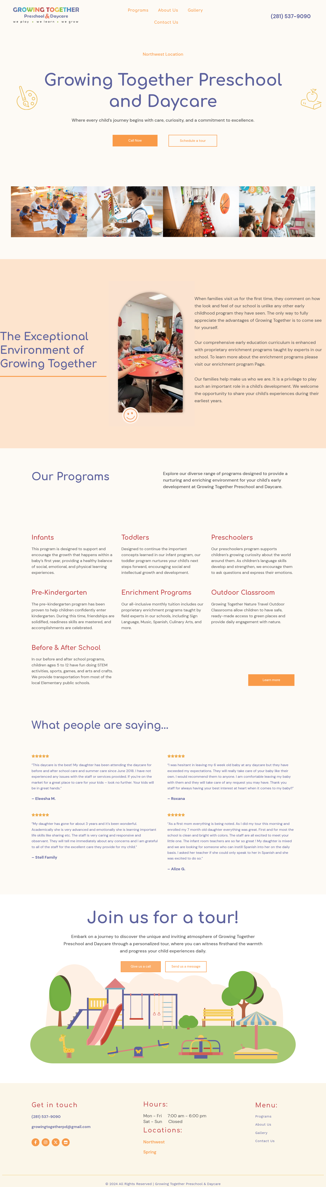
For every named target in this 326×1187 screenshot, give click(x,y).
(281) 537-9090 (48, 1116)
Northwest (154, 1143)
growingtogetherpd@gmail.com (65, 1126)
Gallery (195, 10)
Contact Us (166, 22)
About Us (168, 10)
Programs (138, 10)
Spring (150, 1153)
